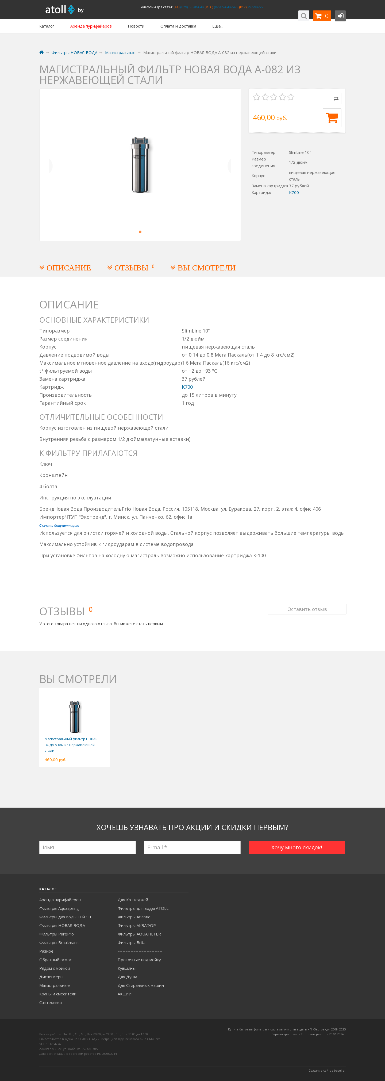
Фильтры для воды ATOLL (143, 908)
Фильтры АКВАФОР (137, 925)
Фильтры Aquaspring (59, 908)
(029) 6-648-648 (191, 7)
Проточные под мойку (139, 959)
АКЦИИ (125, 993)
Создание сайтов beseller (327, 1070)
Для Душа (127, 976)
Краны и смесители (57, 993)
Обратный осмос (55, 959)
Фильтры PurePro (56, 934)
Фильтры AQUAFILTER (139, 934)
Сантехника (50, 1002)
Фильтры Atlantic (134, 916)
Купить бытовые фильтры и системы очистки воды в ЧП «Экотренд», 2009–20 (285, 1029)
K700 (294, 192)
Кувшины (127, 968)
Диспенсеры (51, 976)
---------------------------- (140, 951)
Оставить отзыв (306, 605)
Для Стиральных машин (141, 985)
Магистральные (54, 985)
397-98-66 (255, 7)
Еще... (217, 26)
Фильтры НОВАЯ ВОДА (62, 925)
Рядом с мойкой (54, 968)
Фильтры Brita (131, 942)
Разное (46, 951)
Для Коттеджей (133, 899)
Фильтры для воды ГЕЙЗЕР (66, 916)
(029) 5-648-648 (225, 7)
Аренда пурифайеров (60, 899)
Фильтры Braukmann (59, 942)
